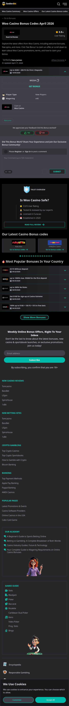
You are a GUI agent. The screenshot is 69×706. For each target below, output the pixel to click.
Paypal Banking (9, 487)
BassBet (5, 391)
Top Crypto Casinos (10, 450)
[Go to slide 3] (24, 256)
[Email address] (34, 353)
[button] (34, 86)
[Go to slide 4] (26, 256)
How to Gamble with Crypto (14, 460)
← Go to (9, 18)
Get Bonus (34, 86)
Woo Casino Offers (31, 11)
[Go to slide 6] (31, 256)
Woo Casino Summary (11, 11)
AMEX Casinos (8, 492)
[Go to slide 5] (29, 256)
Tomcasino (6, 386)
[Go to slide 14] (49, 256)
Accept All (50, 700)
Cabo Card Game (9, 520)
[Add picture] (44, 171)
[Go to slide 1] (20, 256)
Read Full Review (12, 37)
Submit (57, 171)
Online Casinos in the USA (13, 515)
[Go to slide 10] (40, 256)
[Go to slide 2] (22, 256)
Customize (18, 700)
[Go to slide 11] (42, 256)
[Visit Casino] (9, 3)
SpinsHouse (7, 400)
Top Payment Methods (12, 478)
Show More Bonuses (34, 317)
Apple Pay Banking (10, 483)
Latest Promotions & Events (14, 506)
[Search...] (59, 4)
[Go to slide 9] (38, 256)
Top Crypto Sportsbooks (12, 455)
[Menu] (65, 4)
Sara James (16, 60)
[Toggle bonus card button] (65, 71)
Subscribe (34, 360)
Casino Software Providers (13, 510)
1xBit (4, 404)
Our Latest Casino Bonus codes (55, 11)
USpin (4, 395)
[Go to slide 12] (44, 256)
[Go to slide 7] (33, 256)
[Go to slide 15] (51, 256)
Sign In (28, 151)
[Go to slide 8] (35, 256)
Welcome (7, 120)
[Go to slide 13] (46, 256)
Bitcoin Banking (9, 464)
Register (18, 151)
